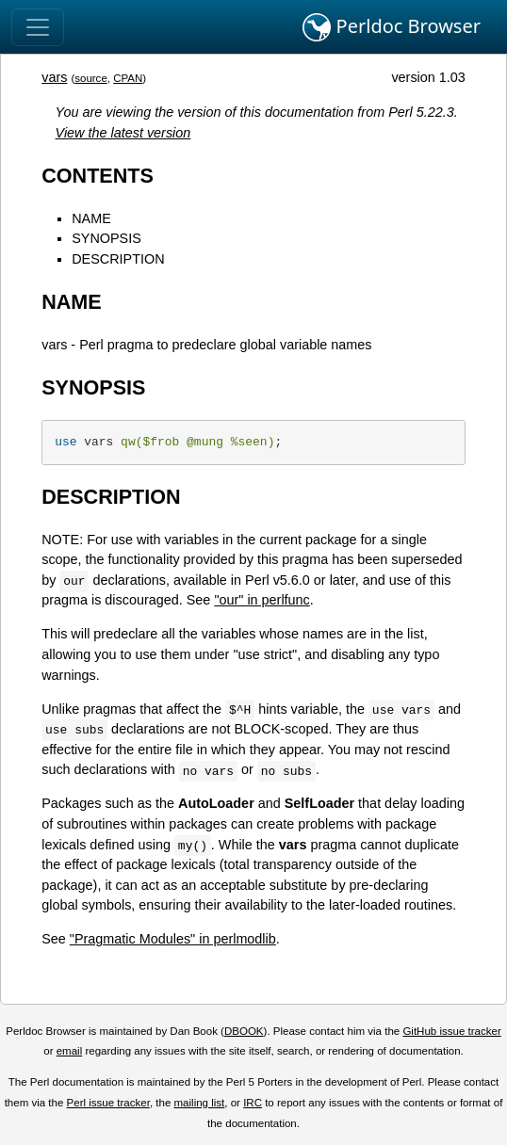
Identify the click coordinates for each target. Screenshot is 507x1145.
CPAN (127, 78)
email (70, 1050)
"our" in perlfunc (261, 599)
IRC (252, 1102)
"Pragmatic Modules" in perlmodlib (173, 938)
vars (54, 77)
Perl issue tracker (108, 1102)
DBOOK (244, 1031)
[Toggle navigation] (37, 27)
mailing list (199, 1102)
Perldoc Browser (392, 27)
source (90, 78)
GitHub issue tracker (451, 1031)
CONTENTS (97, 175)
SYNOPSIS (106, 238)
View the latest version (123, 132)
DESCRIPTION (118, 258)
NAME (91, 218)
